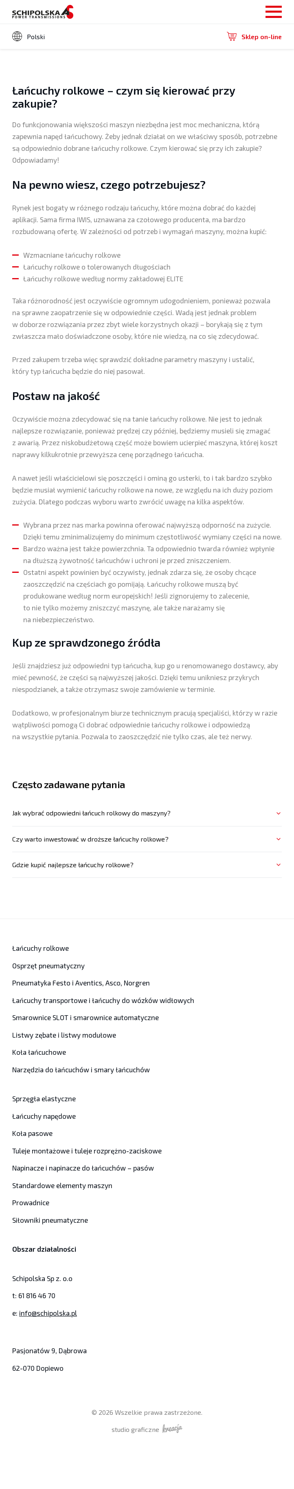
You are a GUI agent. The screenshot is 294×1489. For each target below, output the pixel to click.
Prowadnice (30, 1202)
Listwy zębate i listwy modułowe (64, 1035)
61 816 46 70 (36, 1295)
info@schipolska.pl (48, 1313)
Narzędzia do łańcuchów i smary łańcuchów (81, 1069)
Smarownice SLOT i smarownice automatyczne (85, 1017)
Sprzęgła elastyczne (44, 1098)
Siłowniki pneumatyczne (50, 1220)
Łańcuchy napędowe (44, 1116)
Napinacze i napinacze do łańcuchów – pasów (83, 1168)
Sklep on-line (254, 36)
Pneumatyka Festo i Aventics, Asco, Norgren (81, 983)
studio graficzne (147, 1428)
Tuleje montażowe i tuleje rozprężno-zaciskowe (87, 1151)
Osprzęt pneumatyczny (48, 965)
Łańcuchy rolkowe (40, 948)
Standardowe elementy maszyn (62, 1185)
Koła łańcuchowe (39, 1052)
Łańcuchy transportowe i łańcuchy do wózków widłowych (103, 1000)
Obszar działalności (44, 1249)
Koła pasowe (32, 1133)
